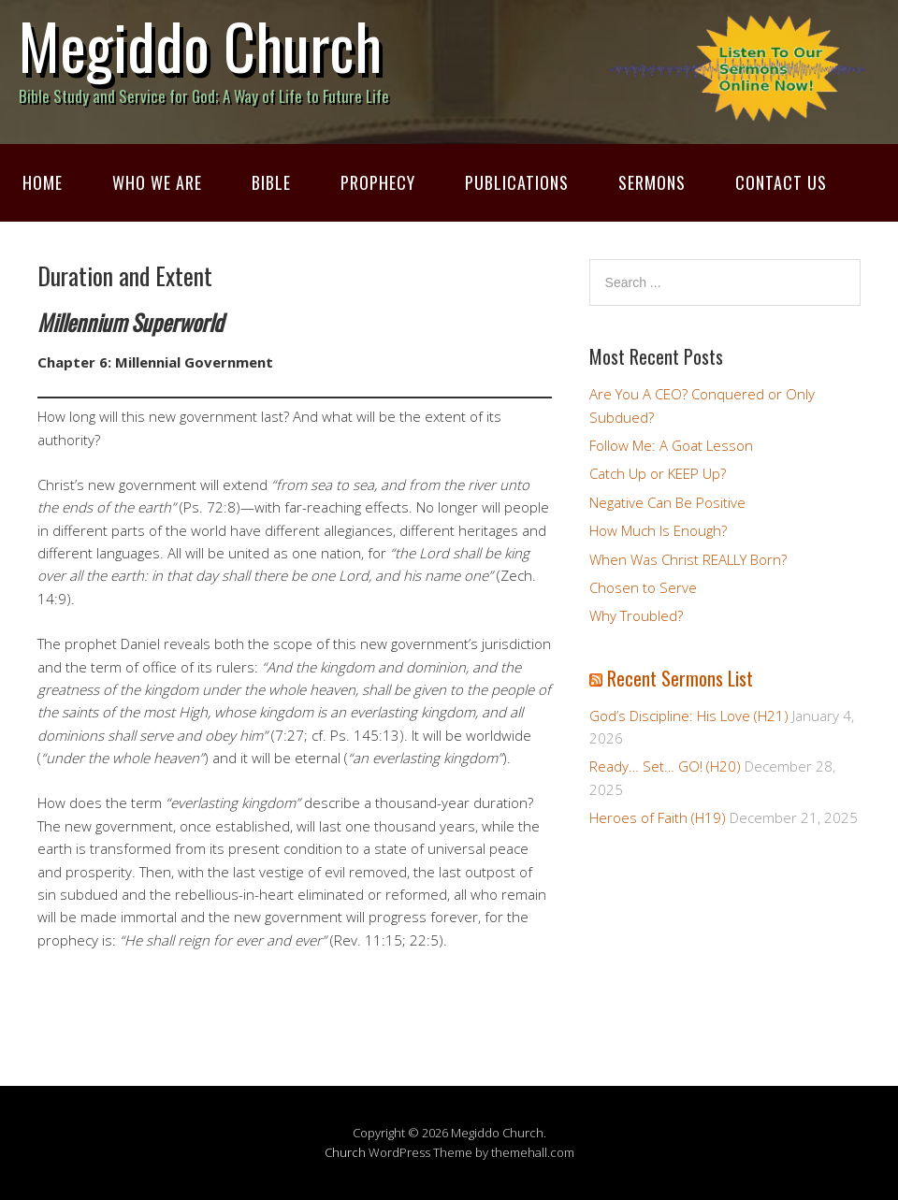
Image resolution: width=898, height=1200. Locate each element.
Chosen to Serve (643, 587)
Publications (517, 182)
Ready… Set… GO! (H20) (665, 766)
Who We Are (157, 182)
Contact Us (781, 182)
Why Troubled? (636, 615)
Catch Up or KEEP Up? (657, 473)
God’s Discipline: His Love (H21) (689, 715)
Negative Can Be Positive (667, 502)
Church (345, 1152)
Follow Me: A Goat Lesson (671, 445)
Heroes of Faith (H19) (657, 817)
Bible (271, 182)
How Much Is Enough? (658, 530)
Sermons (652, 182)
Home (42, 182)
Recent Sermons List (680, 678)
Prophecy (377, 182)
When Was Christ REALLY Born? (688, 559)
